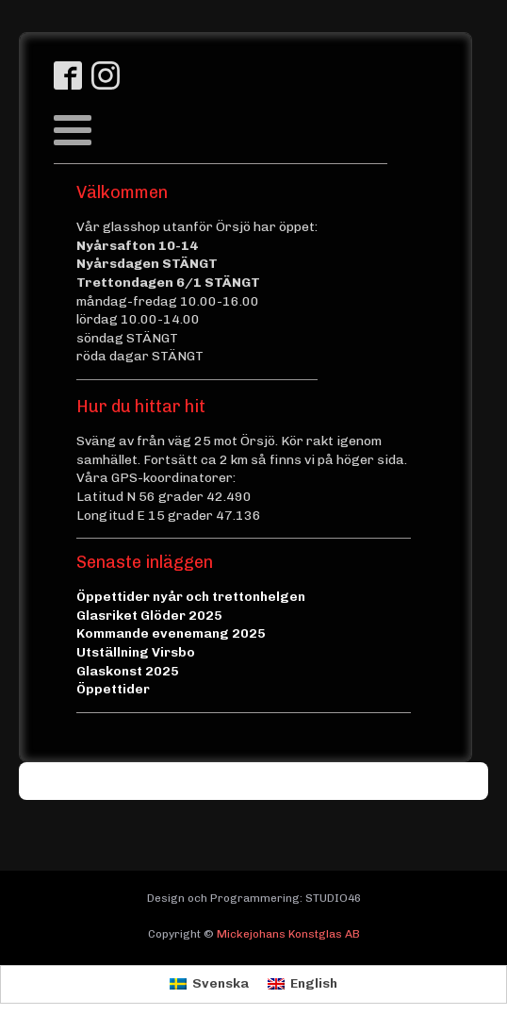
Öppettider (113, 689)
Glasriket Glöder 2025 (149, 616)
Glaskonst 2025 (127, 671)
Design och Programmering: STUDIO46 (254, 898)
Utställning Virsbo (135, 652)
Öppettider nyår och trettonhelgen (190, 597)
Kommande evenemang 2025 (171, 633)
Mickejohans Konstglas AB (288, 933)
